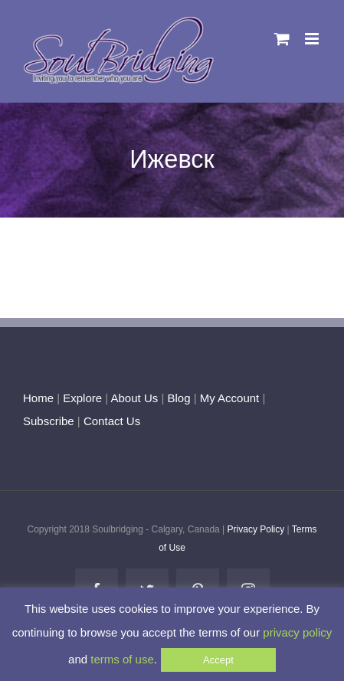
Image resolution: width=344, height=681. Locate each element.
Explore (82, 397)
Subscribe (48, 420)
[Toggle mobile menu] (313, 39)
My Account (230, 397)
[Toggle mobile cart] (282, 39)
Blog (178, 397)
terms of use (122, 659)
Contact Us (110, 420)
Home (38, 397)
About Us (135, 397)
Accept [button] (218, 660)
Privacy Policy (256, 529)
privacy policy (297, 632)
